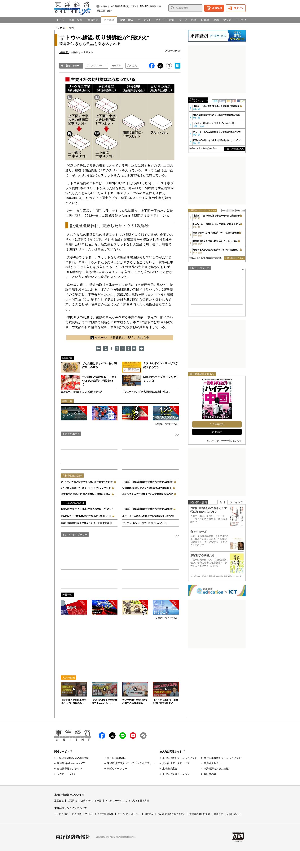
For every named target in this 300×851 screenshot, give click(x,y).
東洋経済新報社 (73, 837)
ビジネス (59, 27)
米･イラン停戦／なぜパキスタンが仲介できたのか (87, 482)
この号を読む (217, 424)
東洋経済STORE (116, 757)
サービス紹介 (61, 814)
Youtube (133, 735)
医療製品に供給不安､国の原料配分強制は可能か (85, 494)
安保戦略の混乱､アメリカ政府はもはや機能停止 (147, 488)
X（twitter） (112, 735)
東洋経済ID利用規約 (199, 814)
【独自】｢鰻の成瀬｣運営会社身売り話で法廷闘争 (147, 482)
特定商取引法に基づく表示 (171, 814)
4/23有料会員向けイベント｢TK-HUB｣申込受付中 (136, 6)
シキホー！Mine (66, 774)
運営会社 (59, 800)
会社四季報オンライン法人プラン (222, 757)
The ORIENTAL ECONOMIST (73, 757)
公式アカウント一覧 (91, 800)
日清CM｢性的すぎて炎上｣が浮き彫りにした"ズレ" (87, 509)
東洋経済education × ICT (71, 763)
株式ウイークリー (117, 768)
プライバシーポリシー (128, 814)
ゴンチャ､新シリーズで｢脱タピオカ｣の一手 (144, 523)
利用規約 (218, 814)
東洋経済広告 (169, 768)
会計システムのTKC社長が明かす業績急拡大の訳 (147, 494)
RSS (143, 735)
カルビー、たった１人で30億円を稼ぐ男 (82, 391)
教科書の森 (210, 774)
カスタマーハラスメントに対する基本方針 (127, 800)
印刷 (119, 65)
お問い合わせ (234, 814)
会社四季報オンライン (69, 768)
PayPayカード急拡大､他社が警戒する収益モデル (86, 516)
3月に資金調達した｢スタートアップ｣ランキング (86, 488)
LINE (122, 735)
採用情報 (72, 800)
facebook (102, 735)
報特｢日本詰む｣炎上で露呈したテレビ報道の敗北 (86, 523)
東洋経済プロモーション (176, 774)
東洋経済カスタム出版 (216, 768)
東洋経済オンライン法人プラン (179, 757)
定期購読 (217, 431)
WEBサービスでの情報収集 (99, 814)
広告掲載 (76, 814)
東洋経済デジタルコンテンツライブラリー (130, 763)
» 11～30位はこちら (234, 149)
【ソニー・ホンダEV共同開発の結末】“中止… (146, 391)
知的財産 (149, 814)
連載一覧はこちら (168, 618)
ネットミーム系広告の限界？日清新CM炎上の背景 (148, 516)
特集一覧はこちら (168, 423)
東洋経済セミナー (214, 763)
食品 (71, 27)
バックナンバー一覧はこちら (225, 440)
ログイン (239, 8)
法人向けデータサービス (176, 763)
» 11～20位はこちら (234, 258)
